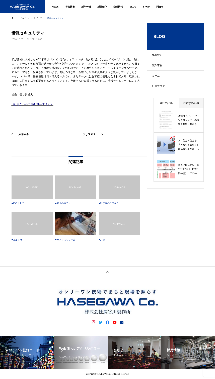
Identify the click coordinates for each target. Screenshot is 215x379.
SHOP (146, 6)
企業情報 (118, 6)
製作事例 (86, 6)
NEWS (55, 6)
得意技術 (70, 6)
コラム (158, 79)
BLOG (132, 6)
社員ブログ (160, 90)
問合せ (159, 6)
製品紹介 (102, 6)
